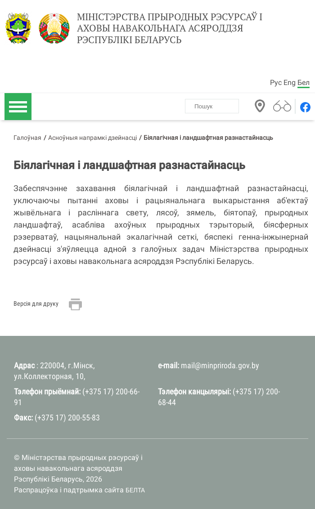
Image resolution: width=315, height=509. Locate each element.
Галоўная (27, 137)
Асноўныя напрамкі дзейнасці (92, 137)
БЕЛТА (135, 490)
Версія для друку (36, 303)
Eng (290, 82)
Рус (276, 82)
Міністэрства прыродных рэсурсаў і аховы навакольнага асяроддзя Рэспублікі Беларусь (169, 28)
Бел (303, 82)
